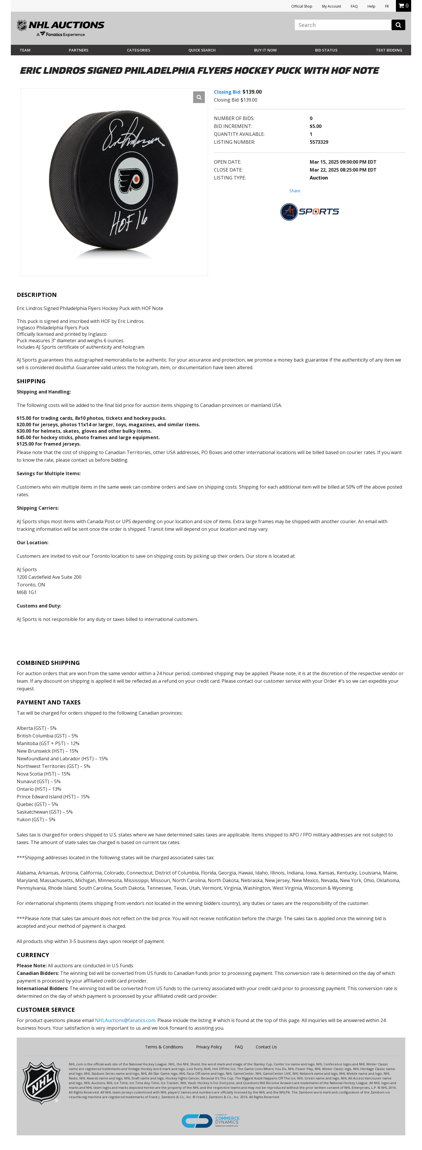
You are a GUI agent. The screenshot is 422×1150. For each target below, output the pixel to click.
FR (387, 6)
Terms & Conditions (164, 1047)
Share (295, 191)
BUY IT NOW (265, 50)
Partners (79, 50)
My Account (331, 6)
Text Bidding (389, 50)
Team (25, 50)
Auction (319, 177)
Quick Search (202, 50)
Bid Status (326, 50)
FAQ (354, 6)
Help (371, 6)
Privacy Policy (209, 1047)
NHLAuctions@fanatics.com (125, 1020)
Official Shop (301, 6)
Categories (138, 50)
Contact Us (266, 1047)
